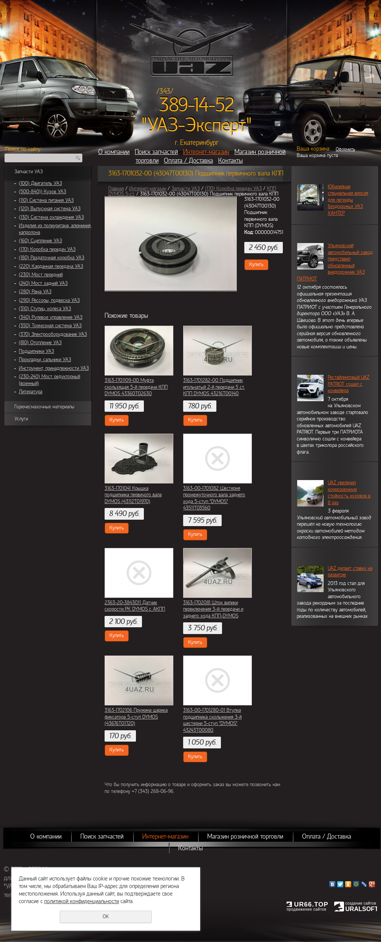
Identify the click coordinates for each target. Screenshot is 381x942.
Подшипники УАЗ (36, 351)
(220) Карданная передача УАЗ (51, 266)
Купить (256, 265)
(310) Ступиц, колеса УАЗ (45, 309)
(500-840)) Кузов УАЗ (42, 192)
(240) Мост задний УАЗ (43, 283)
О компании (114, 152)
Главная (116, 189)
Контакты (230, 161)
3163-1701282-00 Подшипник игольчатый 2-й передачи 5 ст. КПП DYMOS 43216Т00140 (214, 387)
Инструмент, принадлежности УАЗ (54, 368)
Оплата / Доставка (188, 161)
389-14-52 (196, 105)
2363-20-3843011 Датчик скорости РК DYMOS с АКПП (135, 606)
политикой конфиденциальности (81, 901)
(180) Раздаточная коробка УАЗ (51, 258)
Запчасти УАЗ (28, 172)
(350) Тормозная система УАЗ (50, 326)
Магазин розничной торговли (245, 836)
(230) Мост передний (41, 275)
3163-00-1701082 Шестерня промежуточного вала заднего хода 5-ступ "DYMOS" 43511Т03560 (214, 498)
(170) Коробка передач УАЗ (47, 249)
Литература (30, 392)
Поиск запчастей (156, 152)
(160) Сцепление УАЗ (40, 241)
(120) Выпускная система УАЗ (49, 209)
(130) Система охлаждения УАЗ (51, 217)
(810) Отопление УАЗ (40, 343)
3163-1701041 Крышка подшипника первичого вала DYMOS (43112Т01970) (133, 495)
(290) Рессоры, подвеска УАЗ (49, 300)
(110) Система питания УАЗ (46, 200)
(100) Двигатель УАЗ (40, 183)
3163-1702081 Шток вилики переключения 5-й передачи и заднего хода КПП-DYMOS (213, 609)
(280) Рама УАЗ (35, 292)
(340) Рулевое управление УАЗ (50, 317)
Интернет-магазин (206, 152)
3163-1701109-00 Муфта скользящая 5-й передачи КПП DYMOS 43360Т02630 (136, 387)
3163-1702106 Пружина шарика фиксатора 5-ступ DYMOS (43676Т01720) (136, 717)
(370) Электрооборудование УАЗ (53, 334)
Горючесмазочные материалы (44, 407)
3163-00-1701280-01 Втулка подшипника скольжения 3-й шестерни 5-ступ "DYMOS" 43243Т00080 (212, 720)
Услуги (21, 419)
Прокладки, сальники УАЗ (45, 360)
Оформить (345, 149)
